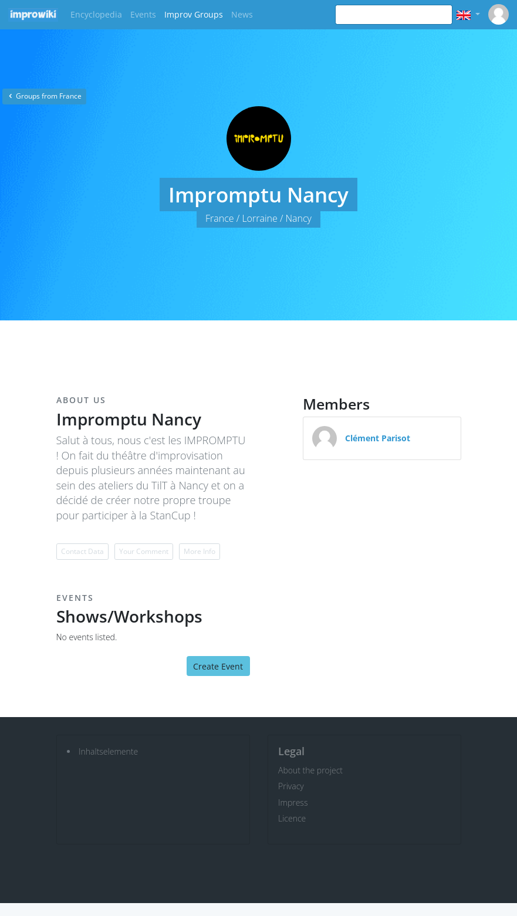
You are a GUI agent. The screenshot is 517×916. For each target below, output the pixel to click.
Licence (292, 818)
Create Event (218, 666)
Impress (293, 802)
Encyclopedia (96, 14)
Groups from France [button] (44, 96)
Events (143, 14)
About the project (310, 770)
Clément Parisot (377, 438)
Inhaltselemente (108, 751)
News (242, 14)
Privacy (291, 786)
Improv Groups (193, 14)
